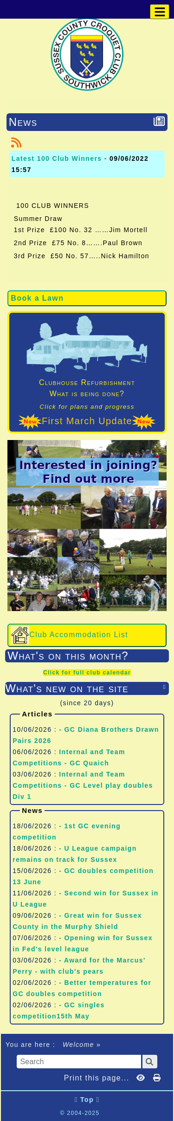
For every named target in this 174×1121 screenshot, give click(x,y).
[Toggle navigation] (159, 11)
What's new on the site (86, 688)
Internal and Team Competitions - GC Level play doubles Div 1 (83, 785)
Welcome (78, 1044)
